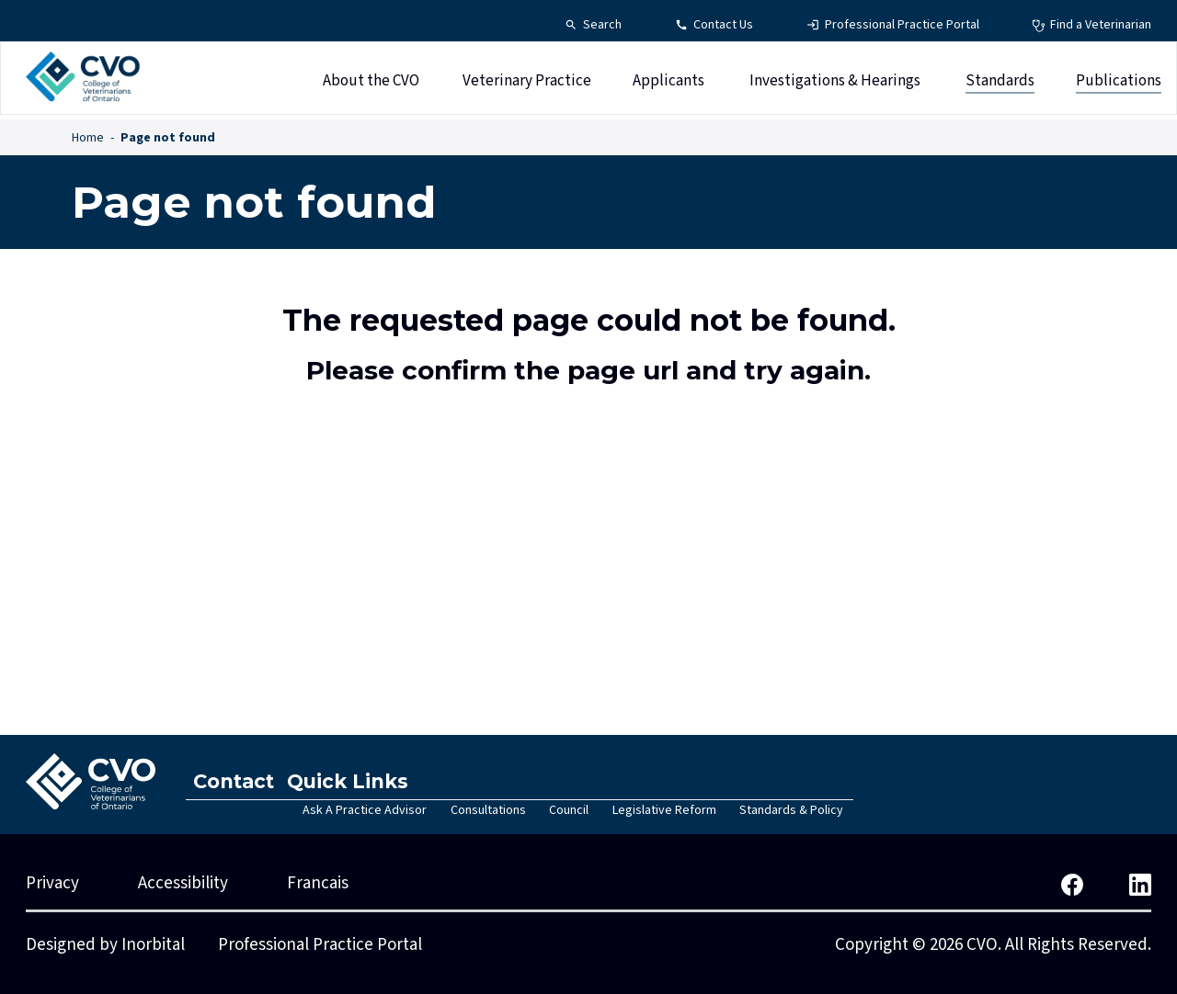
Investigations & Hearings (834, 85)
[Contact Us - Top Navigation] (714, 25)
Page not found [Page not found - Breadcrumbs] (167, 138)
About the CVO (371, 85)
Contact (239, 781)
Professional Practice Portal (320, 944)
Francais (318, 883)
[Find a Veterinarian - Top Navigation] (1091, 25)
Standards (1000, 85)
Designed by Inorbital (105, 944)
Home (88, 138)
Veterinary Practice (527, 85)
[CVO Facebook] (1072, 883)
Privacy (52, 883)
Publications (1118, 85)
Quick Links (363, 781)
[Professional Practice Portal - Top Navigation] (892, 25)
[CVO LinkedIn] (1140, 883)
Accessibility (183, 883)
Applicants (668, 85)
